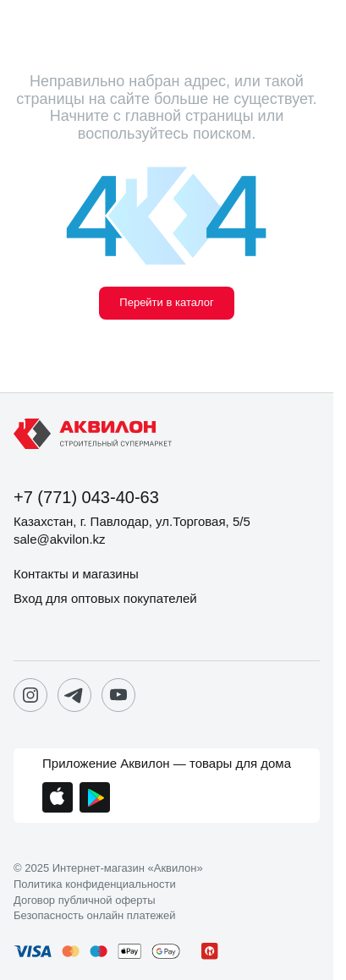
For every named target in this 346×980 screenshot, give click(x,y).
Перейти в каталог (166, 302)
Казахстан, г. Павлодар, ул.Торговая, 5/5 (132, 521)
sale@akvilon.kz (60, 539)
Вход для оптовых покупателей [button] (105, 598)
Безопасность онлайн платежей (94, 916)
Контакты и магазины (76, 574)
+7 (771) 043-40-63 (86, 497)
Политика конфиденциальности (95, 884)
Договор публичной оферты (85, 900)
